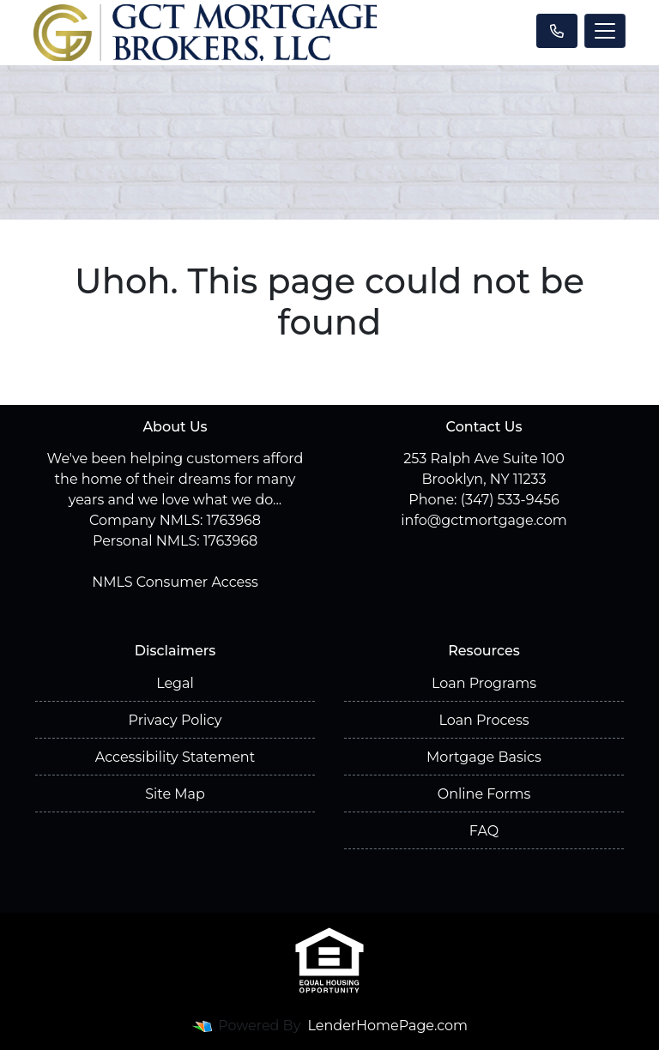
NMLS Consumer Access (175, 582)
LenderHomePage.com (388, 1025)
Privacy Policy (175, 720)
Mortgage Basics (483, 757)
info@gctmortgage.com (483, 520)
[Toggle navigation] (605, 31)
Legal (175, 683)
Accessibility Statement (175, 757)
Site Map (175, 794)
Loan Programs (484, 683)
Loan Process (483, 720)
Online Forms (484, 794)
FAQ (484, 831)
